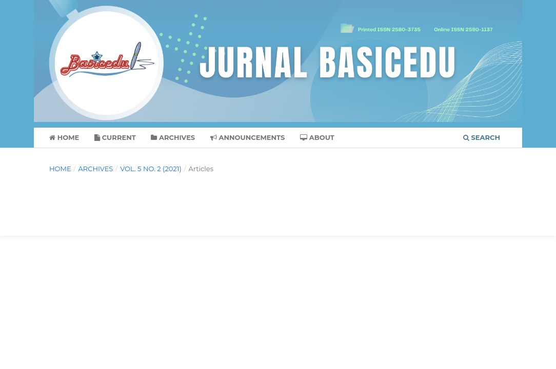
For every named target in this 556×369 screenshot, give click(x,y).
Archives (173, 137)
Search (481, 137)
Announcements (247, 137)
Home (64, 137)
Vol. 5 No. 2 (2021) (151, 169)
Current (115, 137)
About (317, 137)
